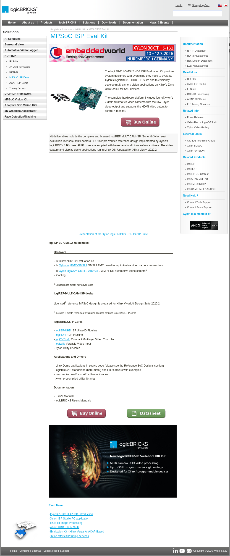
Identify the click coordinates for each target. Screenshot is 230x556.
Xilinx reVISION (195, 150)
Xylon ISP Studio (196, 84)
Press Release (195, 117)
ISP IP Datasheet (196, 50)
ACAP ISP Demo (196, 99)
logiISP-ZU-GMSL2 (198, 174)
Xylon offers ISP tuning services (69, 536)
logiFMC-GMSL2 (196, 184)
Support (64, 550)
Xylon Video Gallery (198, 127)
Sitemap (36, 550)
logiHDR (60, 334)
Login (178, 5)
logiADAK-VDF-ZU (197, 179)
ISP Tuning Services (198, 104)
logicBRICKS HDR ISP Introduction (71, 514)
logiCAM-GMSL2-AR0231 (201, 189)
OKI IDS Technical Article (201, 140)
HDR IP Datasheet (197, 55)
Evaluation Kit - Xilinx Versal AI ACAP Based (77, 531)
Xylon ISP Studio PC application (69, 518)
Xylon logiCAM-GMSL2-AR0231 (78, 271)
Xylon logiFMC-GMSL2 (73, 265)
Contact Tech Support (199, 202)
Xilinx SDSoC (194, 145)
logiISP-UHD (63, 330)
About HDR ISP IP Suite (64, 527)
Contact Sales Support (199, 207)
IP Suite (191, 89)
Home (13, 550)
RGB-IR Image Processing (66, 523)
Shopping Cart (200, 5)
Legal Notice (51, 550)
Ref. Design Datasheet (199, 60)
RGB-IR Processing (198, 94)
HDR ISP (80, 29)
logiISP (191, 164)
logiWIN (60, 343)
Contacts (24, 550)
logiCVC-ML (62, 339)
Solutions (67, 29)
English (54, 29)
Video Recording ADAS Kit (202, 122)
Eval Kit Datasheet (197, 65)
